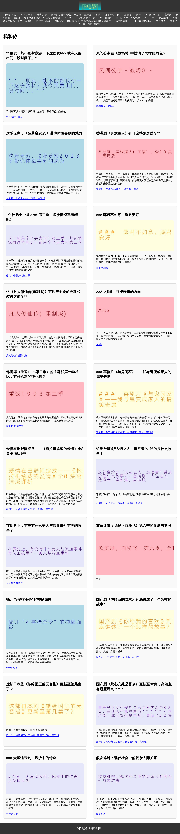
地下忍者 (160, 21)
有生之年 (149, 18)
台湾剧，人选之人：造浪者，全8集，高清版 (119, 503)
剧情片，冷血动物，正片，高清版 (113, 14)
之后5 (99, 344)
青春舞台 (163, 18)
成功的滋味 (121, 21)
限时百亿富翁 (43, 21)
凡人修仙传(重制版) (16, 355)
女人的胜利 (106, 18)
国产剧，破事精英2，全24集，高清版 (71, 14)
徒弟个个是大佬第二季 (18, 275)
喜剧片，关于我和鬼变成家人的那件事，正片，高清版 (124, 432)
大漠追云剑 (12, 814)
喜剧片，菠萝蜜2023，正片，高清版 (25, 198)
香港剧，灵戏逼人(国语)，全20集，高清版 (118, 189)
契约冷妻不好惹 (87, 18)
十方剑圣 (42, 14)
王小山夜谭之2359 (141, 21)
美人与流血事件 (14, 583)
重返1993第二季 (14, 426)
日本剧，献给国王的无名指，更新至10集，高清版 (32, 735)
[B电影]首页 (10, 14)
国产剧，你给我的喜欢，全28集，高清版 (117, 657)
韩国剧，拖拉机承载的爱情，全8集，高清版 (29, 509)
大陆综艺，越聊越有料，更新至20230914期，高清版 (83, 21)
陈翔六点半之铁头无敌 (128, 18)
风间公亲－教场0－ (106, 106)
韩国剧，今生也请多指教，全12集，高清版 (37, 18)
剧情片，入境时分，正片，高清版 (154, 14)
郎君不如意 (102, 267)
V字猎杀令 (11, 668)
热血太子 (69, 18)
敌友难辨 (101, 814)
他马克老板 (27, 14)
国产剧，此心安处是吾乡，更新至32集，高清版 (121, 741)
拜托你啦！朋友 (14, 117)
